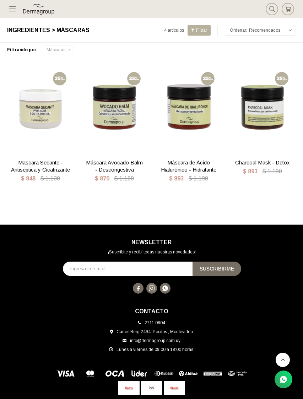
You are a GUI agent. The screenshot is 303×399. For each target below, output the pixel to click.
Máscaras (56, 49)
